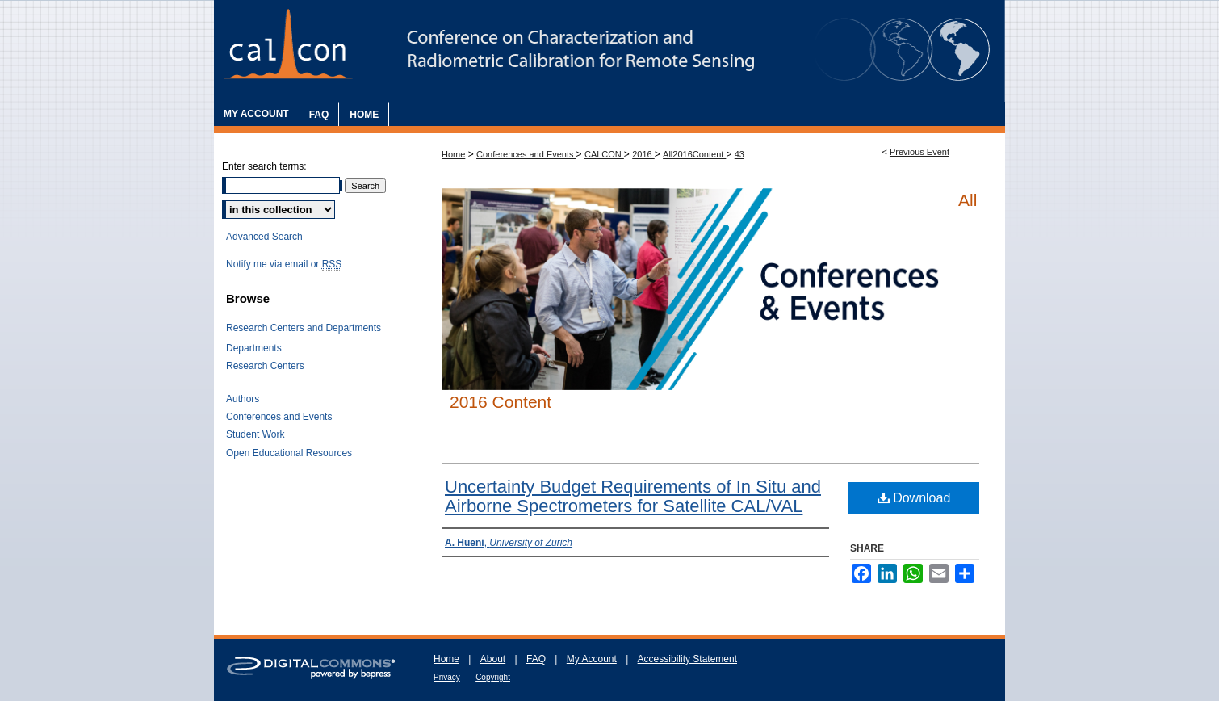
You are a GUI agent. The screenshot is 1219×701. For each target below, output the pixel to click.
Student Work (255, 434)
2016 (643, 154)
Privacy (447, 677)
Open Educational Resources (289, 453)
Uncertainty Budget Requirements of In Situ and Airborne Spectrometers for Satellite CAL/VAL (633, 496)
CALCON (604, 154)
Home (453, 154)
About (492, 659)
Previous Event (919, 152)
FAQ (536, 659)
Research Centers (265, 365)
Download (914, 498)
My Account (592, 659)
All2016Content (694, 154)
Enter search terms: (264, 166)
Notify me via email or (283, 264)
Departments (254, 348)
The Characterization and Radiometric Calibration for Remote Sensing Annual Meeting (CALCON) (609, 51)
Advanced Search (264, 236)
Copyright (492, 677)
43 (739, 154)
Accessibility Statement (687, 659)
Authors (242, 399)
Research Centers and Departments (303, 328)
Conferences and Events (526, 154)
